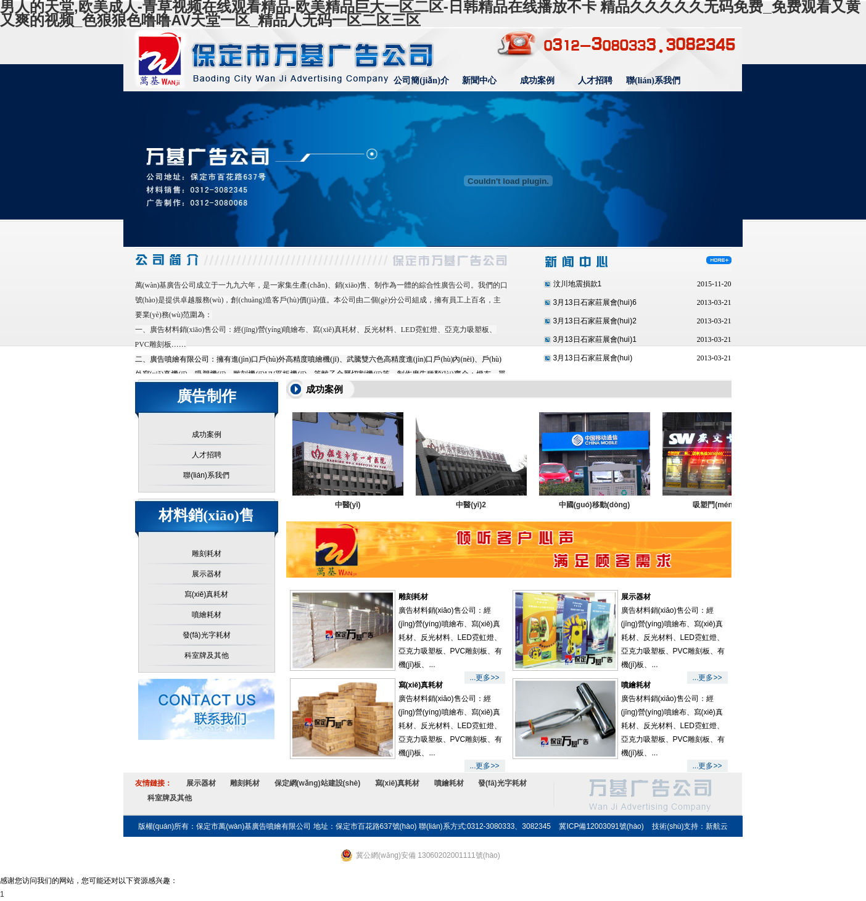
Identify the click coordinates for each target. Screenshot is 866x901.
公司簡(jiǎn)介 (421, 80)
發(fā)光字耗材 (207, 635)
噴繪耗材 (206, 614)
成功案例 (537, 80)
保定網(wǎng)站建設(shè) (317, 783)
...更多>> (484, 677)
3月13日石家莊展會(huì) (593, 358)
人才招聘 (595, 80)
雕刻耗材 (206, 553)
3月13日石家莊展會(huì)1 (595, 339)
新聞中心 (479, 80)
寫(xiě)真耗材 (206, 594)
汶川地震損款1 (577, 284)
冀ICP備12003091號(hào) (601, 826)
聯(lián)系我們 (653, 80)
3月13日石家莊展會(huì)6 (595, 302)
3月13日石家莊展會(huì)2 (595, 321)
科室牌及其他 (206, 655)
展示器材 (206, 574)
